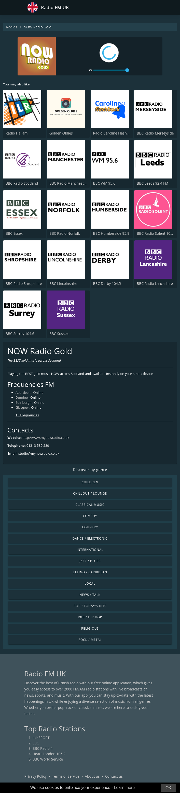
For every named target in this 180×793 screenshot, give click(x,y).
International (90, 550)
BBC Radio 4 (43, 748)
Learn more (124, 787)
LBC (36, 743)
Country (90, 527)
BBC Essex (14, 233)
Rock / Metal (90, 640)
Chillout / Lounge (90, 493)
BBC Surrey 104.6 (20, 333)
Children (90, 482)
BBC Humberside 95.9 (111, 233)
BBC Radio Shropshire (24, 283)
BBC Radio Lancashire (155, 283)
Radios (11, 27)
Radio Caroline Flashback (114, 133)
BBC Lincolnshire (63, 283)
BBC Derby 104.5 (107, 283)
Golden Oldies (61, 133)
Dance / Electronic (90, 538)
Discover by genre (90, 469)
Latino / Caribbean (90, 572)
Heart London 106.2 (49, 753)
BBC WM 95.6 (104, 183)
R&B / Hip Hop (90, 617)
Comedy (90, 516)
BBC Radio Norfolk (64, 233)
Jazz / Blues (90, 561)
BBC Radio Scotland (22, 183)
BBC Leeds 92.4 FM (152, 183)
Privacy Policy (35, 776)
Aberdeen (23, 392)
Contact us (114, 776)
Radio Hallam (17, 133)
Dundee (22, 397)
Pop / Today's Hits (90, 606)
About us (92, 776)
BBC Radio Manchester (68, 183)
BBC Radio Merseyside (155, 133)
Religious (90, 628)
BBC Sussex (58, 333)
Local (90, 583)
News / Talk (89, 595)
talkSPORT (41, 737)
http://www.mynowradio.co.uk (45, 437)
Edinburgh (24, 402)
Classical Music (90, 504)
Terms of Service (65, 776)
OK (168, 788)
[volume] (111, 70)
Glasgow (22, 407)
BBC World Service (48, 759)
